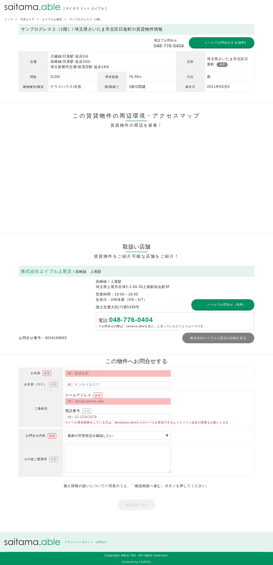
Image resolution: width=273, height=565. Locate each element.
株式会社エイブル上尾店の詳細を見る (218, 338)
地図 (222, 64)
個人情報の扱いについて (85, 486)
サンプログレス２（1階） (86, 19)
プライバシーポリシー (79, 542)
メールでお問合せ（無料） (226, 304)
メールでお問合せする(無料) (225, 42)
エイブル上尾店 (52, 19)
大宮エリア (27, 19)
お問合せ (101, 542)
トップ (8, 19)
